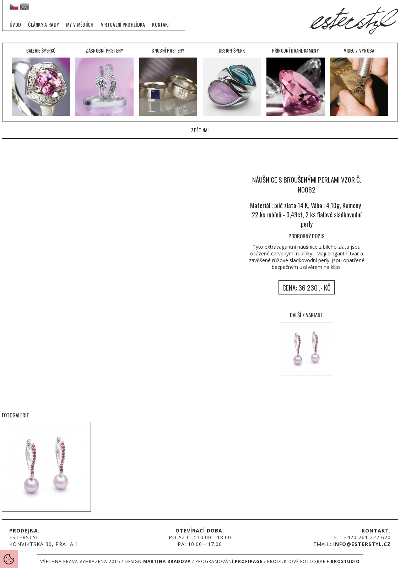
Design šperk (232, 81)
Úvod (15, 24)
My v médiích (80, 24)
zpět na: (200, 130)
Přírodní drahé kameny (295, 81)
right (389, 227)
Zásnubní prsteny (104, 81)
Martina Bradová (167, 561)
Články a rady (43, 24)
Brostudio (345, 561)
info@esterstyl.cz (362, 544)
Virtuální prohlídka (123, 24)
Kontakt (161, 24)
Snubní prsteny (168, 81)
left (11, 227)
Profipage (249, 561)
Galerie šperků (41, 81)
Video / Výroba (359, 81)
